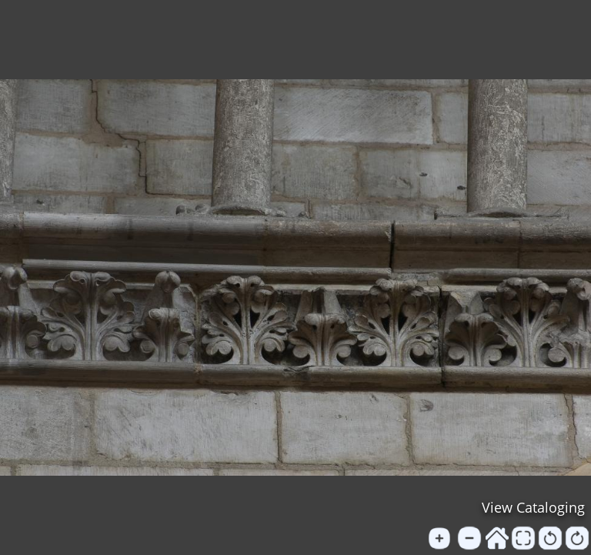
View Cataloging (533, 507)
